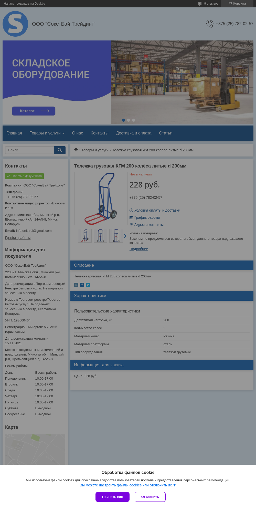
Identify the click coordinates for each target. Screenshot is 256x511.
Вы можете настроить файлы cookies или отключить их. (126, 485)
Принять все (112, 497)
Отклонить (150, 497)
